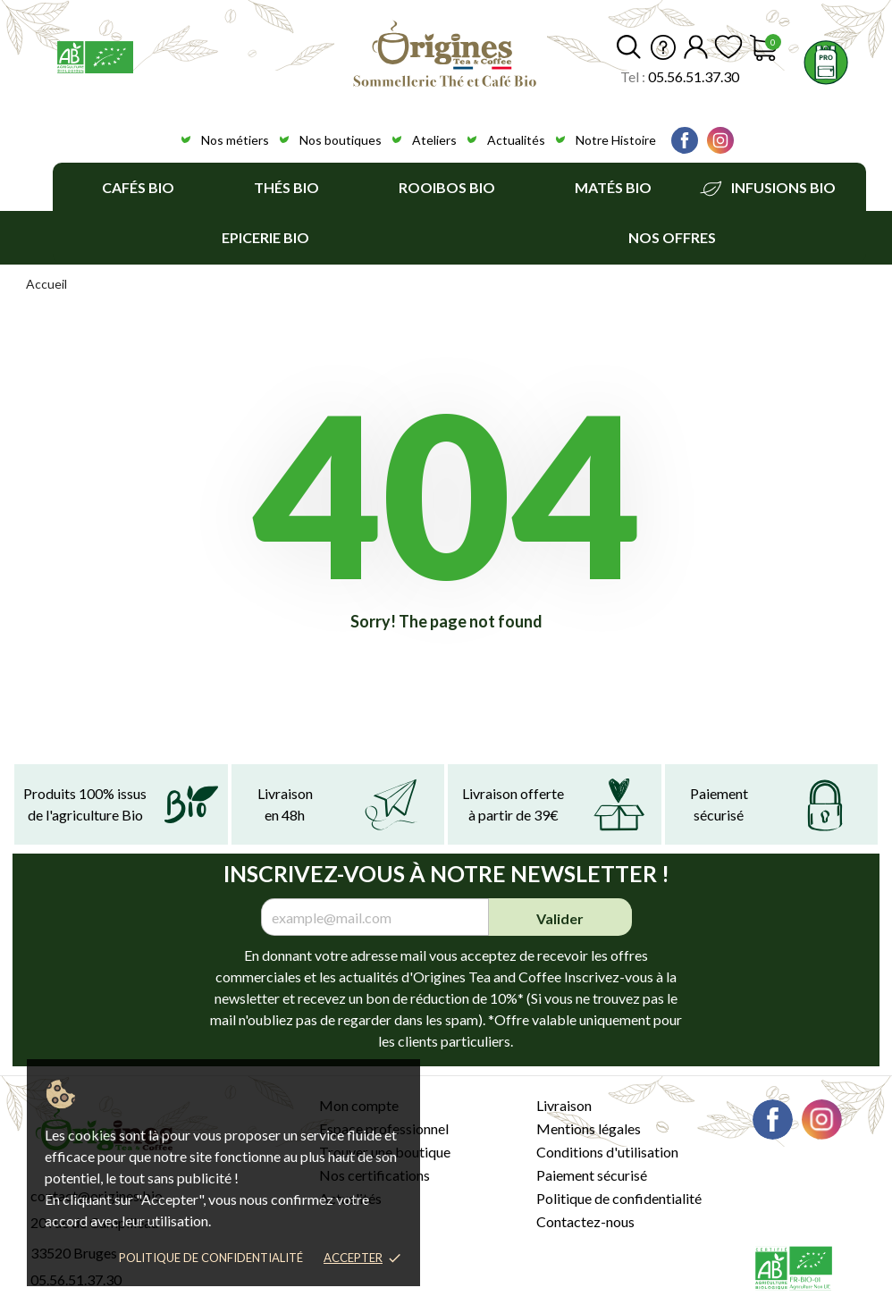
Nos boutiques (340, 139)
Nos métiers (235, 139)
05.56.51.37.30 (693, 76)
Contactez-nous (585, 1221)
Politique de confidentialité (211, 1257)
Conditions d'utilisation (607, 1151)
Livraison (564, 1105)
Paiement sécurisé (591, 1174)
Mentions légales (588, 1128)
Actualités (516, 139)
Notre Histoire (616, 139)
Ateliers (434, 139)
